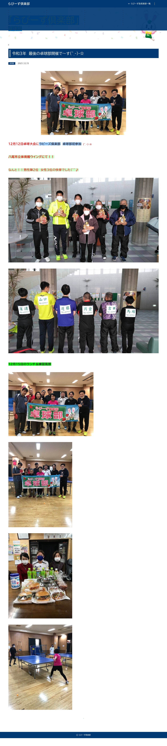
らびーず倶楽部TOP (90, 4)
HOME (11, 47)
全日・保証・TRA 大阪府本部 (146, 4)
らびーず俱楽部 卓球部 (27, 47)
